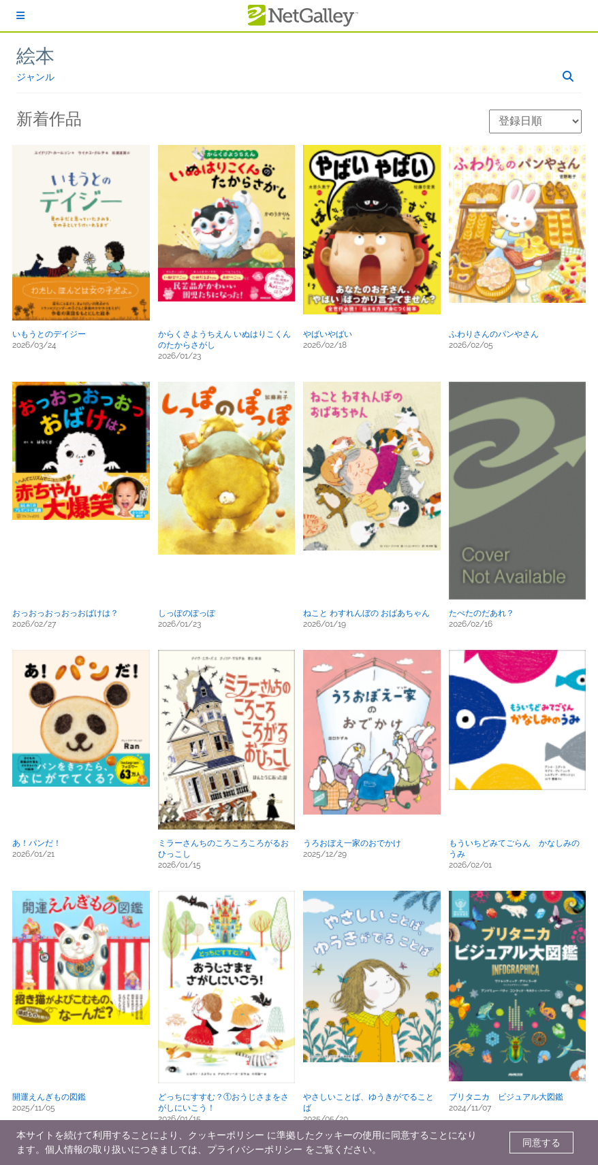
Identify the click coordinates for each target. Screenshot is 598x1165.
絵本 (35, 56)
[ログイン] (20, 15)
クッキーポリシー (226, 1135)
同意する (541, 1142)
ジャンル (35, 76)
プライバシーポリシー (254, 1149)
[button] (81, 232)
